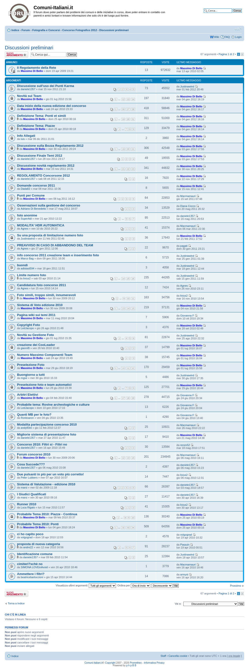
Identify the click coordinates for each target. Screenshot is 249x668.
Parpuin (184, 544)
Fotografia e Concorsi (46, 30)
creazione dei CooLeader (36, 345)
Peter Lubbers (29, 477)
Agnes (24, 228)
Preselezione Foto (30, 365)
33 (128, 527)
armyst (184, 574)
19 (123, 119)
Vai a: (178, 603)
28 (133, 109)
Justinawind (187, 86)
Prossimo (235, 585)
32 (123, 527)
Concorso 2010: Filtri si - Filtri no (42, 444)
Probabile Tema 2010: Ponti (38, 524)
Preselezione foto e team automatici (44, 384)
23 (133, 169)
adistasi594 (27, 268)
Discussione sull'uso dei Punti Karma (45, 86)
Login (238, 36)
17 (123, 398)
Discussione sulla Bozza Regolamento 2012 (50, 145)
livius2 (27, 278)
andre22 (28, 547)
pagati (183, 245)
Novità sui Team (29, 96)
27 (128, 109)
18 (128, 398)
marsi (24, 487)
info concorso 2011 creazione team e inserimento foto (58, 255)
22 (128, 169)
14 (133, 99)
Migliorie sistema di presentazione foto (46, 434)
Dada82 (25, 188)
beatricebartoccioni (32, 577)
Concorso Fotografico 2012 (79, 30)
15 (128, 278)
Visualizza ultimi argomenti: (86, 585)
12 (123, 99)
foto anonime (27, 215)
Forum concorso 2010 (33, 454)
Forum (26, 30)
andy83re (26, 427)
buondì (22, 265)
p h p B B (131, 665)
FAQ (227, 36)
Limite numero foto (31, 275)
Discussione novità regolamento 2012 (45, 165)
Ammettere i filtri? (30, 574)
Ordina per (133, 585)
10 (128, 298)
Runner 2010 (26, 504)
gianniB (25, 348)
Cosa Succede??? (31, 464)
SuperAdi (26, 218)
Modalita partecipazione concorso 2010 (47, 424)
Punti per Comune (31, 195)
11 (133, 298)
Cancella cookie (178, 655)
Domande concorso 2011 (36, 185)
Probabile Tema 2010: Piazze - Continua (47, 514)
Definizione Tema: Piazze (36, 126)
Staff (163, 655)
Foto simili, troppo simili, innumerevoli (46, 295)
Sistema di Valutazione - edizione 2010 (46, 484)
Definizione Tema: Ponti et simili (41, 116)
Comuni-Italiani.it (93, 662)
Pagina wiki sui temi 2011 (36, 315)
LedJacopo (27, 328)
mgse (24, 378)
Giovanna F (187, 315)
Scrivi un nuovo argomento (16, 54)
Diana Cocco (188, 206)
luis (23, 138)
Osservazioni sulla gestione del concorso (48, 205)
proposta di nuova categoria (38, 544)
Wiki (216, 36)
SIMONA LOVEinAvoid (34, 567)
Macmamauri (188, 196)
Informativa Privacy (154, 662)
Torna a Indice (16, 603)
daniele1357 (28, 89)
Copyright (110, 662)
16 (133, 278)
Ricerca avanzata (231, 14)
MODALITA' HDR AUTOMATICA (40, 225)
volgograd (26, 537)
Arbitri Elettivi (27, 394)
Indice (15, 30)
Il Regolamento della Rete (36, 67)
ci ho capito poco (30, 534)
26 (123, 109)
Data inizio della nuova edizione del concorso (51, 106)
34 (133, 527)
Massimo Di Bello (32, 70)
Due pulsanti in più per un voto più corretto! (50, 474)
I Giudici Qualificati (31, 494)
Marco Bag (27, 258)
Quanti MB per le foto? (34, 414)
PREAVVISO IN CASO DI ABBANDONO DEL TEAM (55, 245)
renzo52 (185, 445)
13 (128, 99)
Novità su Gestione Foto (35, 335)
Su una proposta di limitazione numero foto (50, 235)
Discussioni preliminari (114, 30)
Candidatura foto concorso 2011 (41, 285)
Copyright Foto (28, 325)
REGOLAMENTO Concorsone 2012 (43, 175)
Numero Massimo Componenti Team (44, 355)
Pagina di (226, 54)
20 (128, 119)
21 (133, 119)
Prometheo (136, 662)
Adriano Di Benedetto (33, 208)
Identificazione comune (35, 554)
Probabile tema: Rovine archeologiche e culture (53, 404)
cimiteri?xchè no (30, 564)
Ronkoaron (27, 417)
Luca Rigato (28, 507)
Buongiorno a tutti (31, 375)
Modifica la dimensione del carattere (238, 29)
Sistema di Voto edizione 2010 (39, 305)
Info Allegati (26, 135)
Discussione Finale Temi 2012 (39, 155)
